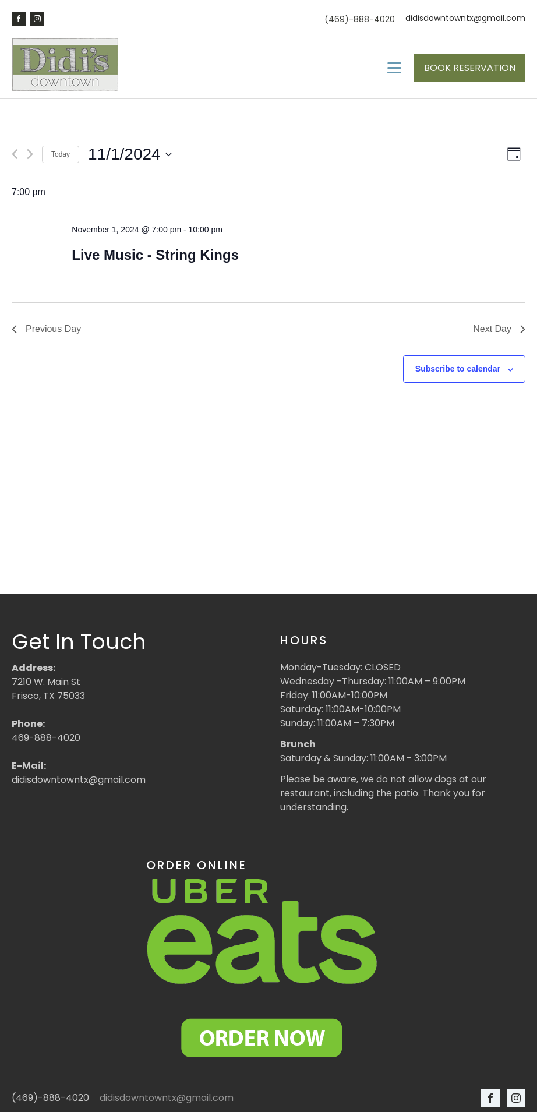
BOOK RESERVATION (469, 66)
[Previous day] (15, 151)
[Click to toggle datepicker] (130, 151)
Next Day (499, 326)
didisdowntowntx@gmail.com (465, 18)
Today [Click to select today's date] (60, 151)
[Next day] (30, 151)
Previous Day (46, 326)
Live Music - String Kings (155, 252)
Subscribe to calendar (457, 365)
